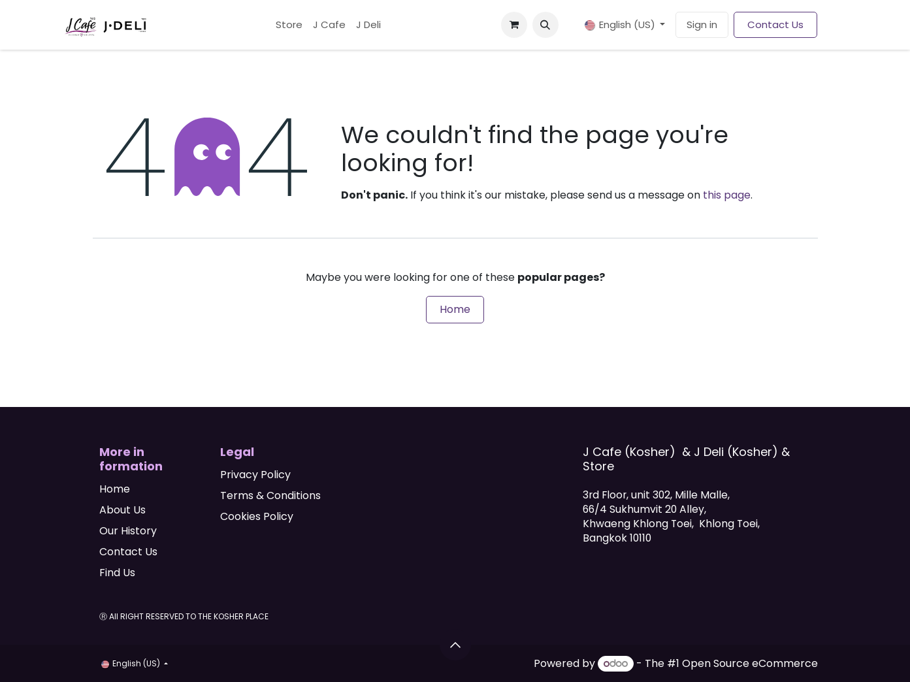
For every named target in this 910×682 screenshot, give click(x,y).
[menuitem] (289, 25)
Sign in (702, 24)
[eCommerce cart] (514, 25)
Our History (128, 530)
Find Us (117, 572)
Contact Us (775, 24)
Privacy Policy (255, 474)
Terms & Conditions (270, 495)
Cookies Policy (256, 516)
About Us (122, 509)
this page (727, 195)
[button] (545, 25)
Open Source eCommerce (750, 663)
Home (455, 309)
